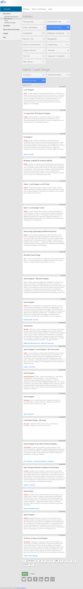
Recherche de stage (34, 80)
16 (74, 561)
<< (24, 561)
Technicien (58, 50)
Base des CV (8, 18)
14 (65, 561)
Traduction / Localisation (58, 56)
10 (48, 561)
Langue (4, 33)
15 (70, 561)
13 (61, 561)
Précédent (30, 561)
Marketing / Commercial (58, 33)
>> (32, 564)
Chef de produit (34, 21)
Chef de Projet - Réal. (58, 21)
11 (52, 561)
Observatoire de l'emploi (10, 29)
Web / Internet (34, 61)
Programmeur (58, 44)
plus (3, 37)
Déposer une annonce (11, 16)
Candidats (5, 26)
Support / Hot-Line (34, 50)
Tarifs (6, 20)
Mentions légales (21, 588)
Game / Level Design (58, 27)
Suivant (25, 564)
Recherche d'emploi (58, 74)
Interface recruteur (10, 22)
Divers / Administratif (34, 27)
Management (58, 39)
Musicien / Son (34, 39)
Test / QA (34, 56)
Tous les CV (34, 74)
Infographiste (34, 33)
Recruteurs (6, 13)
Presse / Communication (34, 44)
